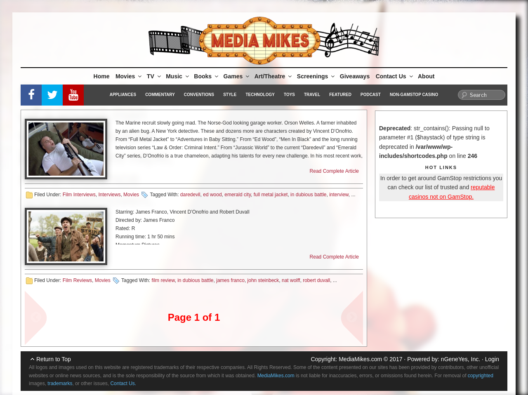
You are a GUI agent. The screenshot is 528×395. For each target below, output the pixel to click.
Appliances (123, 94)
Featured (340, 94)
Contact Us (395, 76)
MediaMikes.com (360, 359)
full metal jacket (271, 195)
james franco (230, 280)
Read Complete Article (334, 171)
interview (339, 195)
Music (178, 76)
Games (237, 76)
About (426, 76)
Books (206, 76)
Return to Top (53, 359)
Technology (260, 94)
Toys (289, 94)
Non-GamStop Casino (414, 94)
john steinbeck (263, 280)
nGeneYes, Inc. (460, 359)
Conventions (199, 94)
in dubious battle (308, 195)
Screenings (316, 76)
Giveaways (355, 76)
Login (492, 359)
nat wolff (291, 280)
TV (154, 76)
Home (102, 76)
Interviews (109, 195)
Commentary (160, 94)
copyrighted (480, 376)
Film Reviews (77, 280)
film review (162, 280)
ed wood (212, 195)
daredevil (190, 195)
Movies (129, 76)
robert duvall (316, 280)
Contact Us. (123, 383)
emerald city (237, 195)
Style (229, 94)
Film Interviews (79, 195)
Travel (312, 94)
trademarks (59, 383)
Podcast (371, 94)
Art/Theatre (274, 76)
